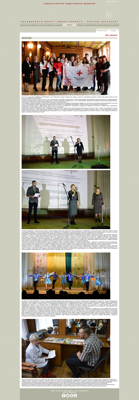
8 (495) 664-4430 (83, 390)
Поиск (107, 11)
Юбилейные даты (102, 30)
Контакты (108, 17)
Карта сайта (109, 13)
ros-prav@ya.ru (71, 392)
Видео (112, 25)
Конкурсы (113, 30)
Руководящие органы (41, 25)
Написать (108, 15)
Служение (55, 25)
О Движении (26, 25)
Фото (97, 25)
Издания (83, 25)
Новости (69, 25)
